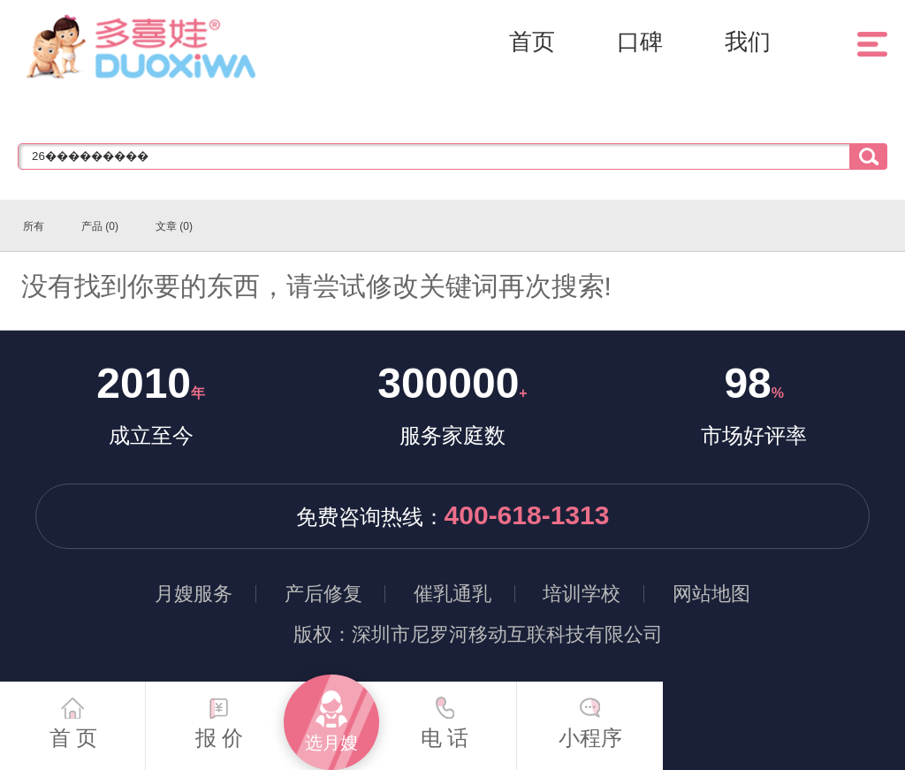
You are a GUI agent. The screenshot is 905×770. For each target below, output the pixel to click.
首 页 (73, 716)
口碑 (640, 41)
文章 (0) (174, 226)
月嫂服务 (193, 594)
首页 (532, 41)
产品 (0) (99, 226)
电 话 (444, 716)
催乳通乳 (452, 594)
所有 (33, 226)
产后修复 (323, 594)
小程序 (590, 716)
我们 (748, 41)
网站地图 (711, 594)
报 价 (219, 716)
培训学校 (581, 594)
